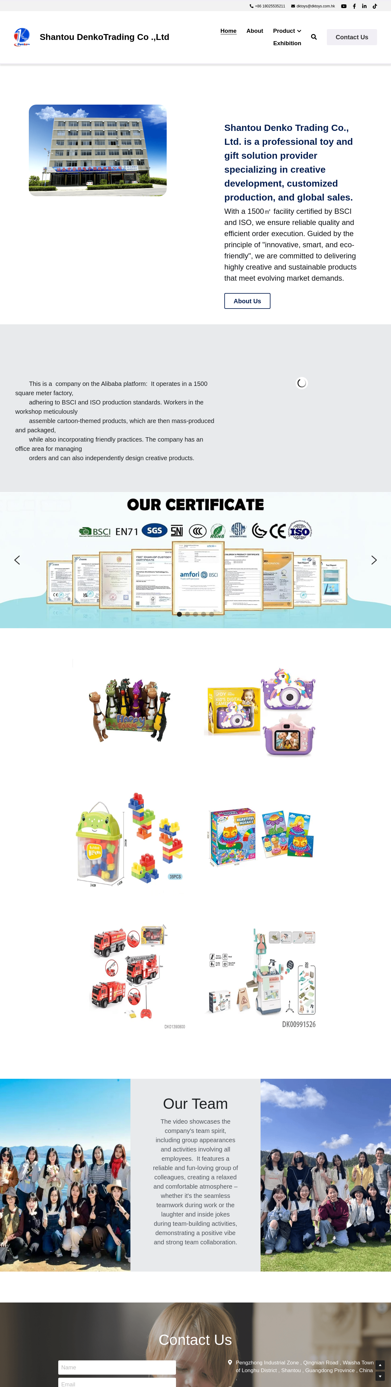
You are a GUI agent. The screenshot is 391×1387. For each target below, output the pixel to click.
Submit (118, 1305)
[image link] (22, 36)
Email (70, 1242)
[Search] (314, 37)
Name (70, 1225)
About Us (247, 301)
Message (74, 1261)
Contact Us (352, 37)
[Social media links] (344, 6)
